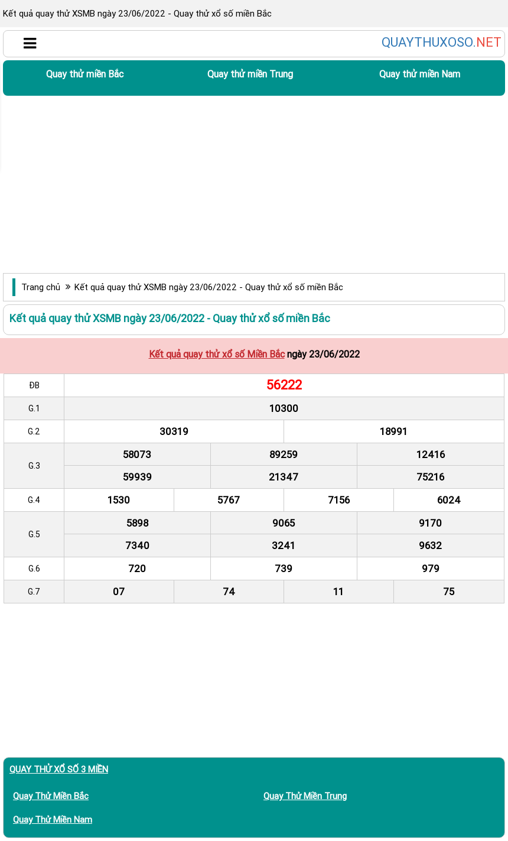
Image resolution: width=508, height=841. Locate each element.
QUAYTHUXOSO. (442, 42)
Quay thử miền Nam (419, 74)
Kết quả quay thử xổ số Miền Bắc (217, 354)
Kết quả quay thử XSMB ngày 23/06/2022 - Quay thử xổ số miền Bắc (208, 287)
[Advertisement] (254, 184)
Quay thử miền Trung (250, 74)
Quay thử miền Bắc (84, 74)
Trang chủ (40, 287)
